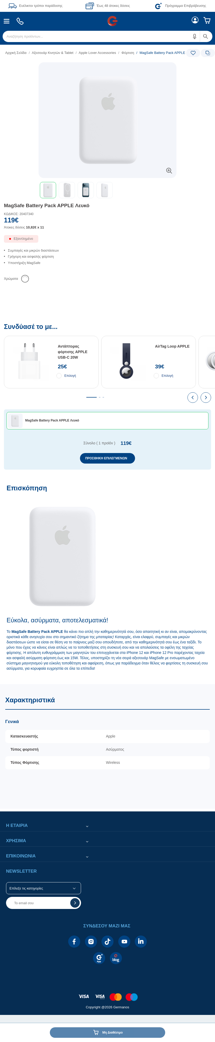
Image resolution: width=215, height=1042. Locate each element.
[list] (75, 53)
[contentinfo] (107, 994)
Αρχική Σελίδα (15, 53)
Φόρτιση (127, 53)
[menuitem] (6, 21)
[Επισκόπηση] (107, 581)
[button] (195, 36)
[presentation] (192, 397)
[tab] (91, 397)
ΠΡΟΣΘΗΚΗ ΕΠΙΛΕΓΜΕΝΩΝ (106, 458)
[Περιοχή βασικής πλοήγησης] (107, 21)
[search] (107, 36)
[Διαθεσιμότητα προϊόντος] (107, 241)
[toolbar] (108, 190)
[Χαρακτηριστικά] (107, 746)
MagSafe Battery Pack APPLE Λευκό (46, 205)
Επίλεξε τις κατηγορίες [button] (26, 888)
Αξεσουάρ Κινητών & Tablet (52, 53)
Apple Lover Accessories (97, 53)
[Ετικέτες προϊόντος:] (107, 68)
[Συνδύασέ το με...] (107, 396)
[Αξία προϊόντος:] (107, 225)
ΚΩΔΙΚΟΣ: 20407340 (19, 214)
